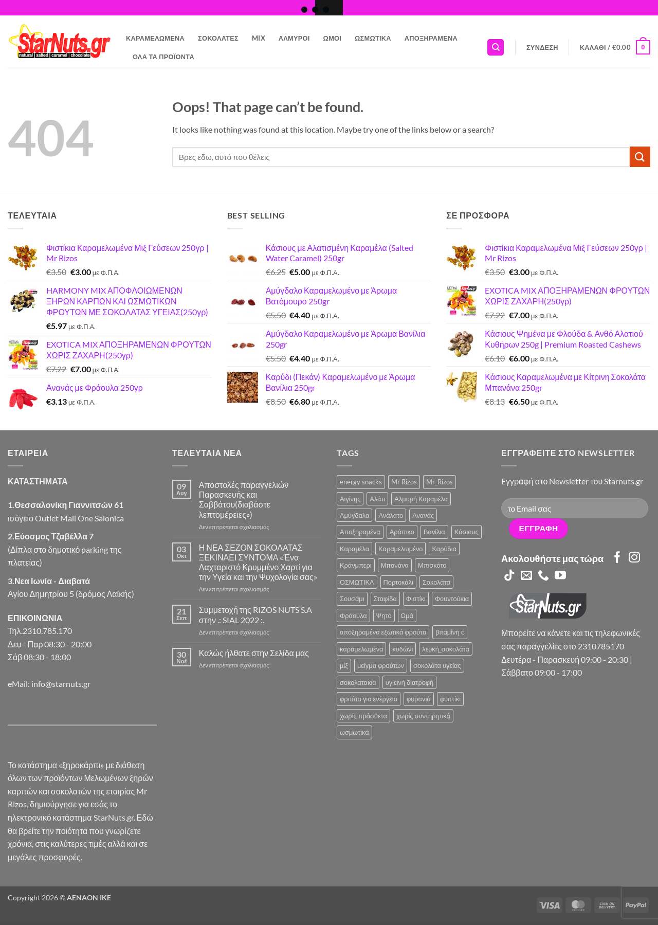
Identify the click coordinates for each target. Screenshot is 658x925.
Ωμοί (332, 38)
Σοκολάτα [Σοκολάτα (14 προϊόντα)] (436, 582)
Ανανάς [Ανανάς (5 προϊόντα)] (423, 515)
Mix (258, 38)
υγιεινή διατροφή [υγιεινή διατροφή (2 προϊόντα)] (410, 682)
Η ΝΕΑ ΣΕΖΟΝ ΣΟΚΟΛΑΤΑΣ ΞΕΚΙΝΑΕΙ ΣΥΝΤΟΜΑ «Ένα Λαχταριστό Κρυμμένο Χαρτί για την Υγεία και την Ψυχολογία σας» (258, 562)
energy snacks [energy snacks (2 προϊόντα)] (361, 482)
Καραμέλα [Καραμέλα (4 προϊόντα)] (354, 549)
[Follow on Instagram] (634, 558)
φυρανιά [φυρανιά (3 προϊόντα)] (419, 699)
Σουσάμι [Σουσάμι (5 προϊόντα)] (352, 598)
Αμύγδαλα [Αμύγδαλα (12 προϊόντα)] (354, 515)
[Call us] (543, 576)
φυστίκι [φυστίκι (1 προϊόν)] (450, 699)
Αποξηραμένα (431, 38)
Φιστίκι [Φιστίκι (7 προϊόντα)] (416, 598)
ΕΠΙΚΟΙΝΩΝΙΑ (35, 618)
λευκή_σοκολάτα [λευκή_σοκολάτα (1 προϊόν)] (445, 649)
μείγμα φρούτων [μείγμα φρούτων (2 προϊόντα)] (380, 665)
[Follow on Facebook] (617, 558)
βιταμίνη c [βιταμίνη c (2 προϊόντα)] (449, 632)
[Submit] (640, 157)
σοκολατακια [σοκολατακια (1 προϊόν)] (358, 682)
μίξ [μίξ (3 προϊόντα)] (344, 665)
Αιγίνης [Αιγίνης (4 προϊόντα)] (350, 499)
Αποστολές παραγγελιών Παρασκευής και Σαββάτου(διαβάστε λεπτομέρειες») (243, 499)
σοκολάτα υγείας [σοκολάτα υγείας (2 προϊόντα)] (437, 665)
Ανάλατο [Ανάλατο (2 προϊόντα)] (390, 515)
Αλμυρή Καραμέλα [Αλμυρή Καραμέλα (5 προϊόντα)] (421, 499)
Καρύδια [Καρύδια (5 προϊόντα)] (444, 549)
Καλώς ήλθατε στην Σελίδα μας (254, 653)
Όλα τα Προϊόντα (163, 56)
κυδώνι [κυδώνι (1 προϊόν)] (402, 649)
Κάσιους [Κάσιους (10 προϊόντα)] (466, 532)
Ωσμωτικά (373, 38)
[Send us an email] (526, 576)
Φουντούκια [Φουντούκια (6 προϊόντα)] (452, 598)
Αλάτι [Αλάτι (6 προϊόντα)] (377, 499)
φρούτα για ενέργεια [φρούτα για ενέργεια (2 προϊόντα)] (368, 699)
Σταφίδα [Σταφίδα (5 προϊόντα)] (385, 598)
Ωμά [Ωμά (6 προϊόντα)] (407, 615)
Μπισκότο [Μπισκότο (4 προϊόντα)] (432, 565)
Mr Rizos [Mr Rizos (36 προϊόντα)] (404, 482)
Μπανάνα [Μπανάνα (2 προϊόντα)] (395, 565)
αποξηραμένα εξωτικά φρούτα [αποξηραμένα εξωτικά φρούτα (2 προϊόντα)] (383, 632)
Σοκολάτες (218, 38)
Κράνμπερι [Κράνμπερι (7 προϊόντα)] (356, 565)
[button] (542, 47)
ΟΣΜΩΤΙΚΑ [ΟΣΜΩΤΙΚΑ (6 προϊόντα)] (357, 582)
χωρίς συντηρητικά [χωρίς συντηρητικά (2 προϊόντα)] (423, 716)
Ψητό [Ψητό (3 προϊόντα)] (384, 615)
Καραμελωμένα (155, 38)
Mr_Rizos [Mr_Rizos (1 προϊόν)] (439, 482)
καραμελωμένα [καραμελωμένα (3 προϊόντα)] (361, 649)
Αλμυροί (294, 38)
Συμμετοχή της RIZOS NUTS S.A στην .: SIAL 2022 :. (255, 614)
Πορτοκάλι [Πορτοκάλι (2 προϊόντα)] (398, 582)
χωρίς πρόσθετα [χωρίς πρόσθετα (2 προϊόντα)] (363, 716)
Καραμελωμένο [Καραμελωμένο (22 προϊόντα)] (400, 549)
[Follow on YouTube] (560, 576)
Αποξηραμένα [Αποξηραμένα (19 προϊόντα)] (360, 532)
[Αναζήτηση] (495, 47)
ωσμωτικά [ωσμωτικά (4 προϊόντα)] (354, 732)
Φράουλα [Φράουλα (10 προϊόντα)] (353, 615)
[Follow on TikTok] (509, 576)
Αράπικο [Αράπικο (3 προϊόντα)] (402, 532)
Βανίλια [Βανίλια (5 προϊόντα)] (434, 532)
